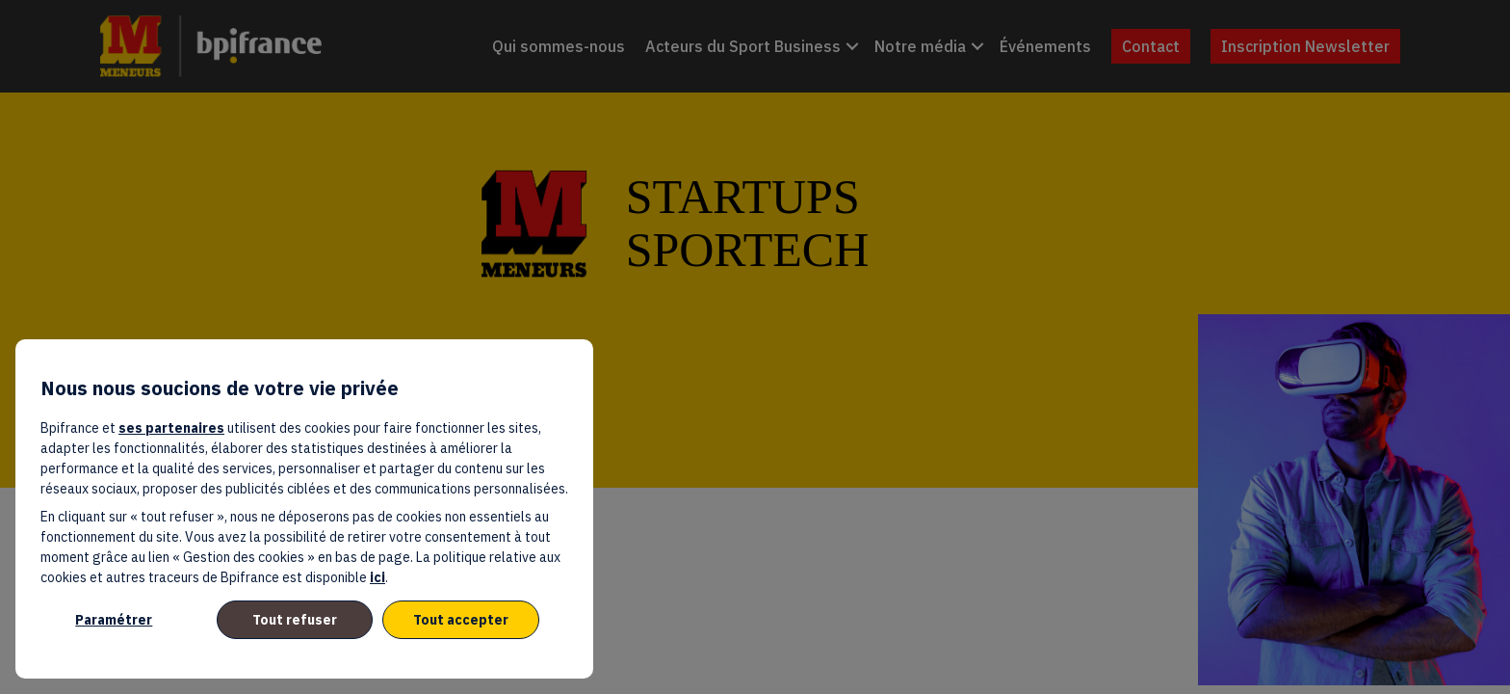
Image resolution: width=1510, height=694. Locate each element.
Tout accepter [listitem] (460, 619)
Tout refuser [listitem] (294, 619)
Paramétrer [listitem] (113, 619)
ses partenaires (171, 428)
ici (377, 577)
